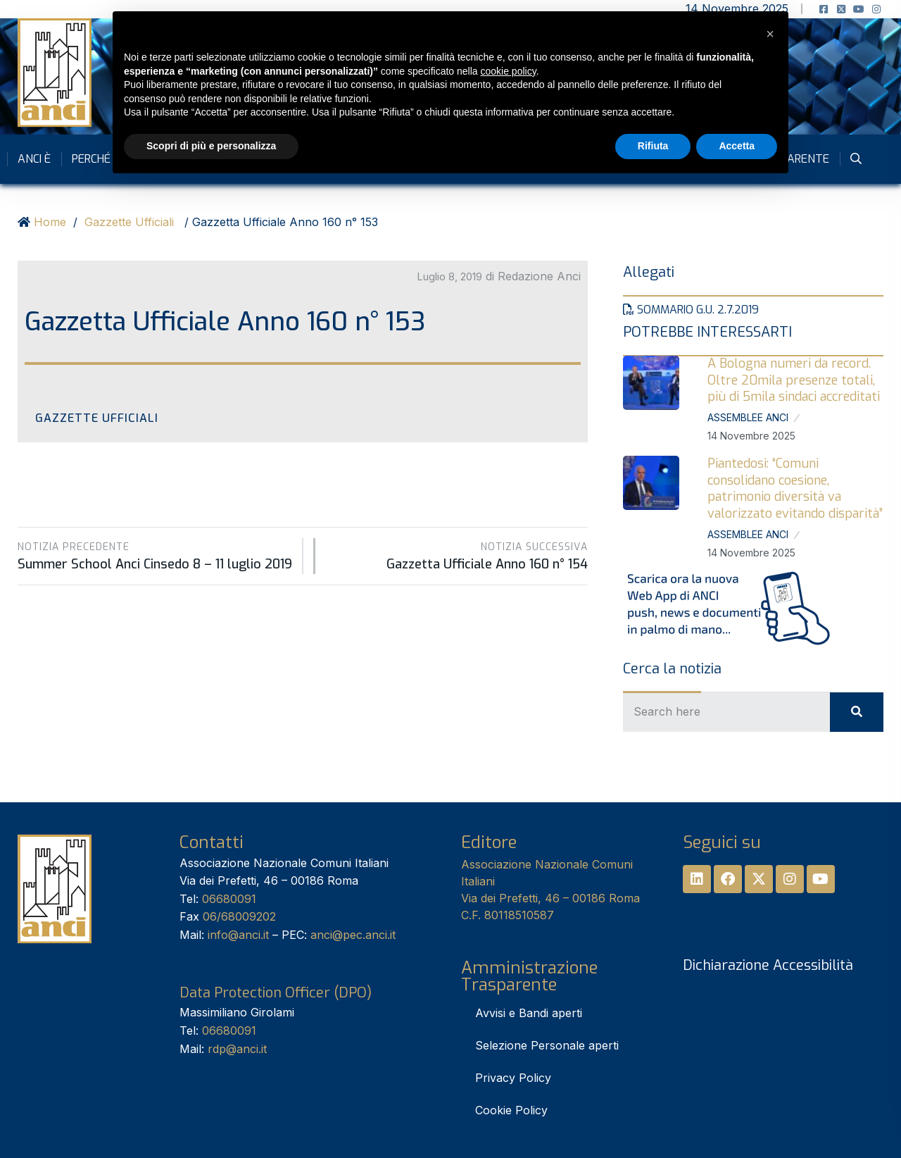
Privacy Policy (513, 1078)
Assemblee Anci (747, 417)
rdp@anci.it (237, 1049)
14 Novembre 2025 (751, 436)
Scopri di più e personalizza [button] (211, 145)
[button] (770, 34)
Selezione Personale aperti (547, 1045)
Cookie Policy (511, 1110)
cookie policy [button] (508, 71)
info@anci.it (238, 935)
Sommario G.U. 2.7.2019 (691, 309)
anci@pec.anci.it (353, 935)
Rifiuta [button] (653, 145)
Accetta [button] (737, 145)
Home (50, 222)
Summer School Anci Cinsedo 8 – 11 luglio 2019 (155, 555)
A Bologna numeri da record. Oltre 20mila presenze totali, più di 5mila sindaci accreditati (793, 380)
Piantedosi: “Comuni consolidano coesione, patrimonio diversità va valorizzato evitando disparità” (795, 488)
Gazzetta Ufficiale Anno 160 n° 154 (458, 555)
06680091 (229, 899)
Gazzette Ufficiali (129, 222)
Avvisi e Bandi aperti (528, 1013)
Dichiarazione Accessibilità (768, 965)
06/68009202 (239, 916)
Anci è (34, 158)
